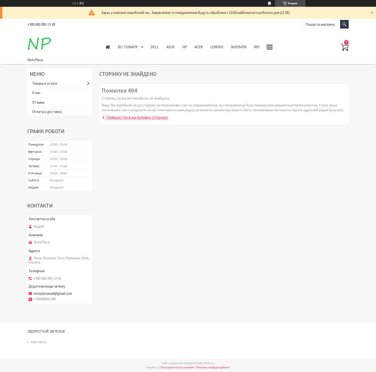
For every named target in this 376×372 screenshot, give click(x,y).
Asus (170, 47)
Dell (155, 47)
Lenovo (216, 47)
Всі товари (127, 47)
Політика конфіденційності (213, 367)
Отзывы (38, 102)
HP (184, 47)
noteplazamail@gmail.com (53, 293)
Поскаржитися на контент (177, 367)
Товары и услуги (44, 83)
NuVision (238, 47)
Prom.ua (209, 363)
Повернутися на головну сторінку (137, 117)
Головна (108, 47)
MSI (256, 47)
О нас (36, 92)
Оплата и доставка (47, 111)
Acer (198, 47)
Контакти (38, 342)
